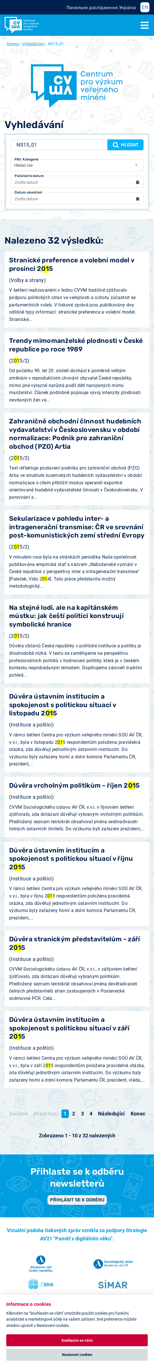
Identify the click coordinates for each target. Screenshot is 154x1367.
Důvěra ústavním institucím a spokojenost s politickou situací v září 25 (69, 1028)
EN (144, 7)
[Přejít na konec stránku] (138, 1113)
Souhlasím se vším (77, 1340)
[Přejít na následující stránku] (111, 1113)
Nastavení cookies (77, 1354)
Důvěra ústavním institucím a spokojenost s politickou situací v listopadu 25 (62, 705)
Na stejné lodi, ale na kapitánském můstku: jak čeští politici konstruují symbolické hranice (66, 616)
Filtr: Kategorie (26, 159)
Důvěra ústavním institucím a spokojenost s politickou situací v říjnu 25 (71, 859)
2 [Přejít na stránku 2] (73, 1114)
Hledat (125, 145)
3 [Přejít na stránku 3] (82, 1114)
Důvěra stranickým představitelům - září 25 (74, 943)
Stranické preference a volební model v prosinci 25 (71, 264)
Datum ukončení (28, 192)
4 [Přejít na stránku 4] (91, 1114)
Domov (13, 44)
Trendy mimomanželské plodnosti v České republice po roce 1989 (76, 345)
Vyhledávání (33, 44)
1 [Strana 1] (65, 1114)
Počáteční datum (29, 176)
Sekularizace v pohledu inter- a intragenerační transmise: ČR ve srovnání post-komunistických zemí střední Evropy (76, 527)
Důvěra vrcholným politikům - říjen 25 (74, 785)
